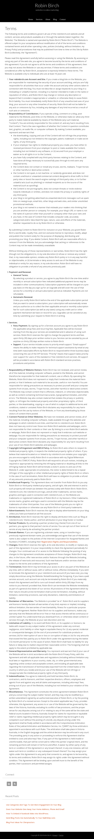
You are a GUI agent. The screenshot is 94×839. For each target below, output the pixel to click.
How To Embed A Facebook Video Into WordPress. (27, 813)
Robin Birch (47, 5)
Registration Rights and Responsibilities (59, 541)
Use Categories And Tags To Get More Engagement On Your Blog (33, 805)
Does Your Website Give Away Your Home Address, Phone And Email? (35, 809)
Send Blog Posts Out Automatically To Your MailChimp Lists (30, 818)
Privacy (55, 835)
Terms (61, 835)
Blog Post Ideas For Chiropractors (20, 822)
